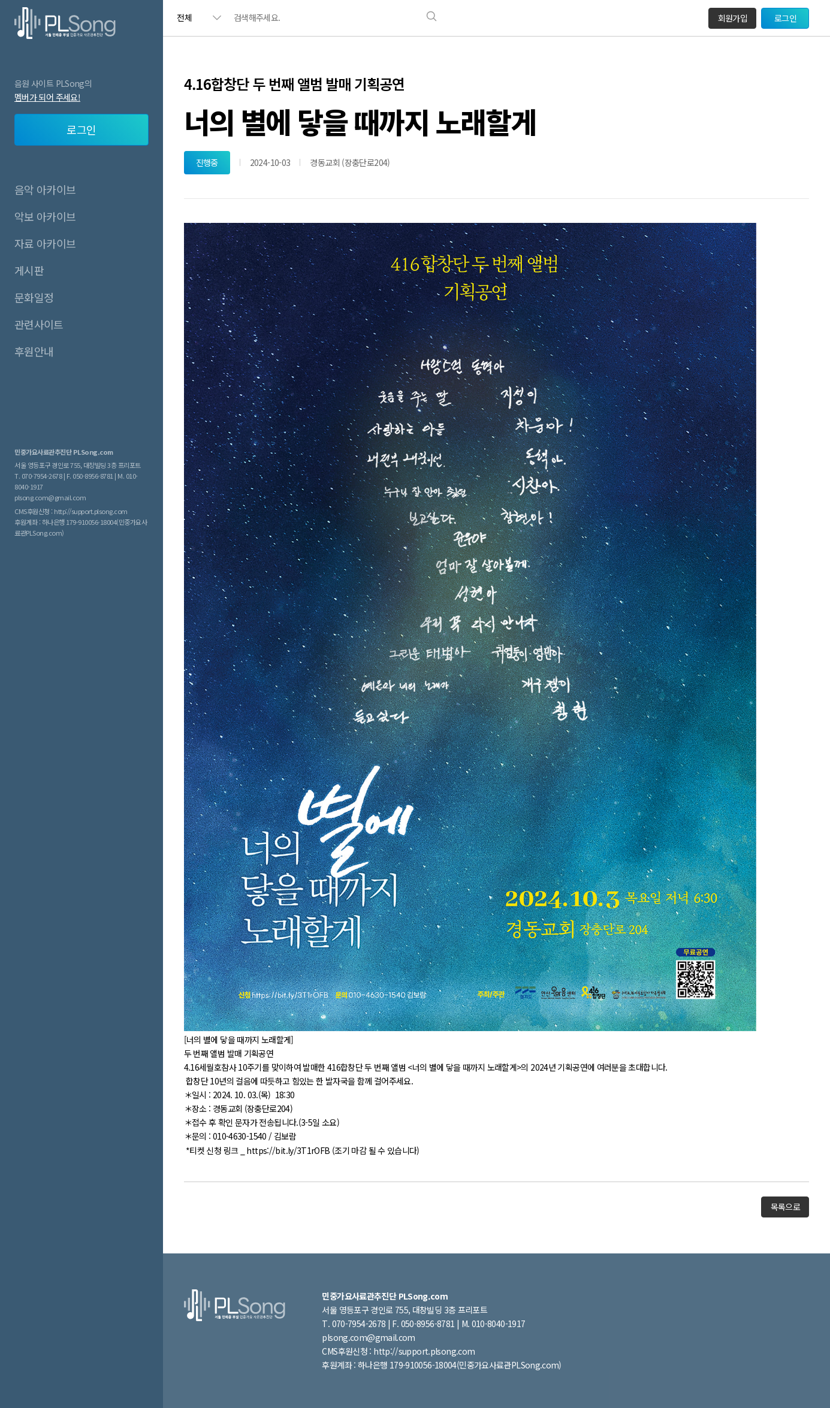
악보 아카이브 (45, 216)
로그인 (81, 129)
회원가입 (732, 18)
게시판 (29, 270)
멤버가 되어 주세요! (47, 97)
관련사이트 (39, 324)
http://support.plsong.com (91, 511)
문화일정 (33, 297)
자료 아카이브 (45, 243)
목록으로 (785, 1207)
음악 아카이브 (45, 189)
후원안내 (33, 351)
